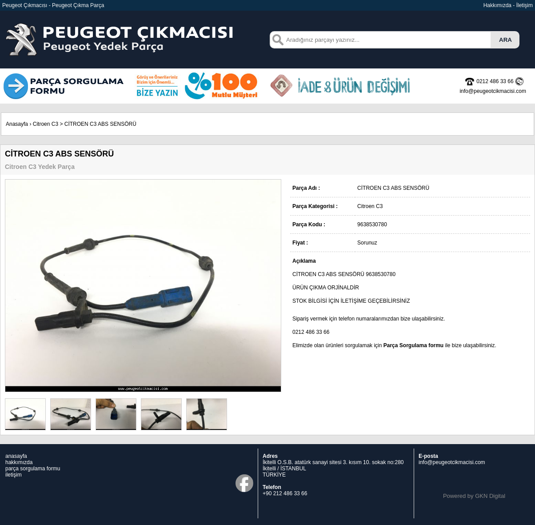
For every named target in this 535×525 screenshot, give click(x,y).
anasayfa (16, 456)
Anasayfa (17, 124)
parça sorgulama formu (32, 468)
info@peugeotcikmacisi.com (452, 462)
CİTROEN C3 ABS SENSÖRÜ (100, 124)
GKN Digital (490, 496)
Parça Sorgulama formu (413, 345)
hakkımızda (18, 462)
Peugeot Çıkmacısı (24, 5)
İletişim (524, 5)
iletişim (13, 475)
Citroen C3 (45, 124)
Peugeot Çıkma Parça (78, 5)
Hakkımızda (497, 5)
